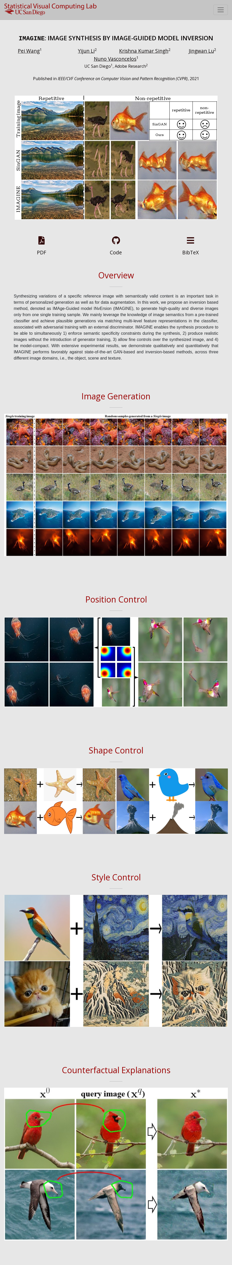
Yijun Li (86, 50)
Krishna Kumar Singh (143, 50)
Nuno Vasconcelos (115, 58)
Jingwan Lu (201, 50)
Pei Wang (29, 50)
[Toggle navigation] (220, 10)
